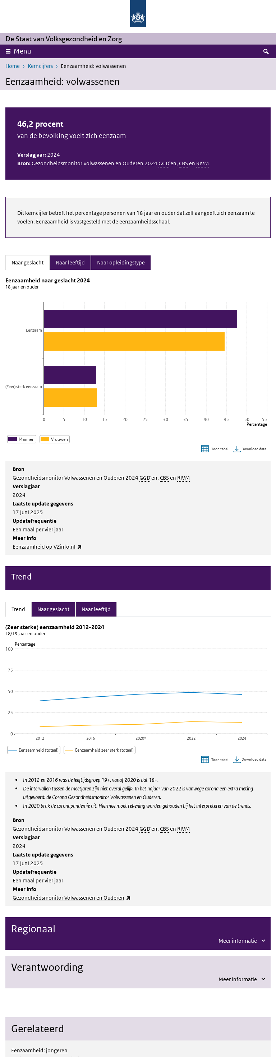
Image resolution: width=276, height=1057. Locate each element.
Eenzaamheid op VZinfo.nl (47, 546)
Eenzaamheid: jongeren (39, 1050)
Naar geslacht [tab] (31, 262)
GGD (163, 163)
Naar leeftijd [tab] (70, 262)
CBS (183, 163)
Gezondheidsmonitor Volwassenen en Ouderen (72, 897)
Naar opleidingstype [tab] (121, 262)
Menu (22, 51)
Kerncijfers (40, 66)
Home (12, 66)
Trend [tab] (21, 609)
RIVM (202, 163)
